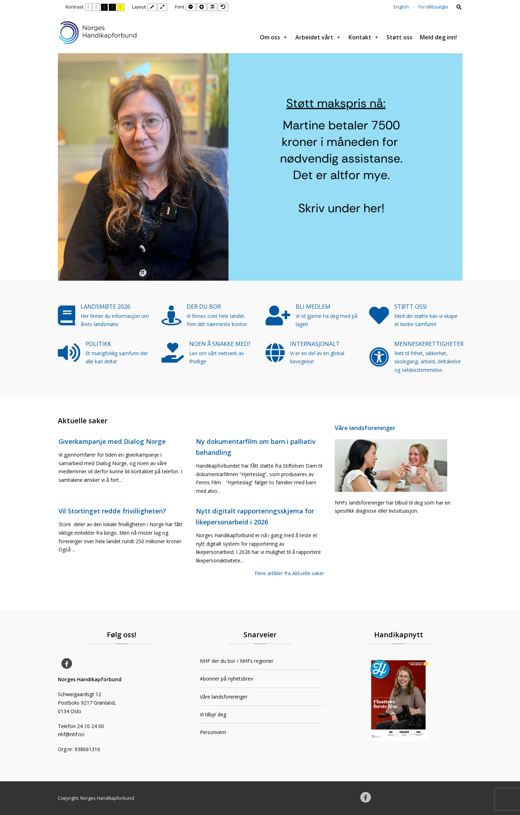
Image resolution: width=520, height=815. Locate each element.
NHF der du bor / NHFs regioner (236, 660)
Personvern (213, 732)
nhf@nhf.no (71, 734)
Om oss (274, 37)
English (401, 7)
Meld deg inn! (438, 37)
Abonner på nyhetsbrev (226, 678)
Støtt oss (399, 37)
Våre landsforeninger (365, 428)
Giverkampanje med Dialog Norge (112, 441)
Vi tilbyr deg (213, 714)
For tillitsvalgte (433, 7)
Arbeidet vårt (318, 37)
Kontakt (364, 37)
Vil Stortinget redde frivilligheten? (112, 511)
